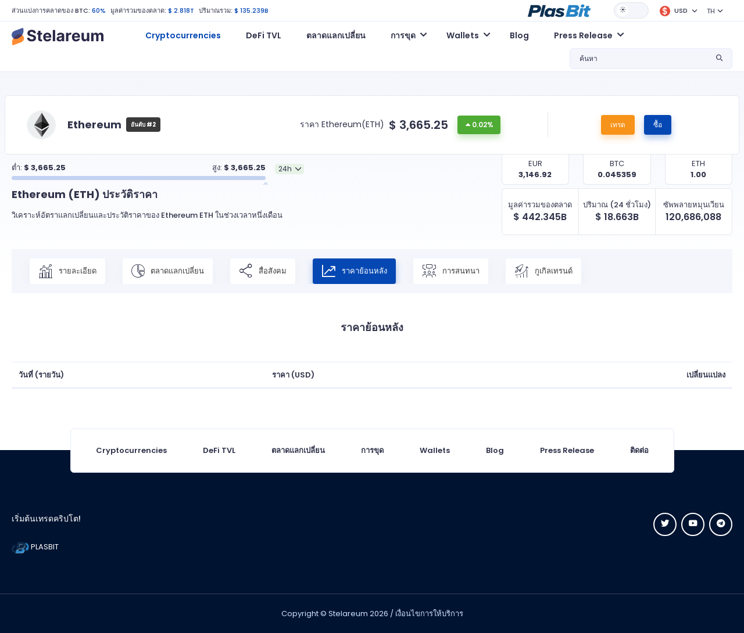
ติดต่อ (639, 450)
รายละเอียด (67, 271)
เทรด (617, 125)
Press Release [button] (583, 35)
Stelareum (348, 613)
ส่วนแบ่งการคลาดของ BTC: (51, 10)
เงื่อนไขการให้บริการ (429, 613)
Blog (519, 35)
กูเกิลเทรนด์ (543, 271)
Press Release (567, 450)
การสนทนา (451, 271)
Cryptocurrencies (183, 35)
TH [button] (711, 11)
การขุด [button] (403, 35)
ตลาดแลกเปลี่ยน (336, 35)
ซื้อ (657, 125)
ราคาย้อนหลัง (354, 271)
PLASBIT (35, 546)
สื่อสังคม (263, 271)
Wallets (435, 450)
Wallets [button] (462, 35)
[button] (559, 10)
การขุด (372, 450)
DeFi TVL (263, 35)
